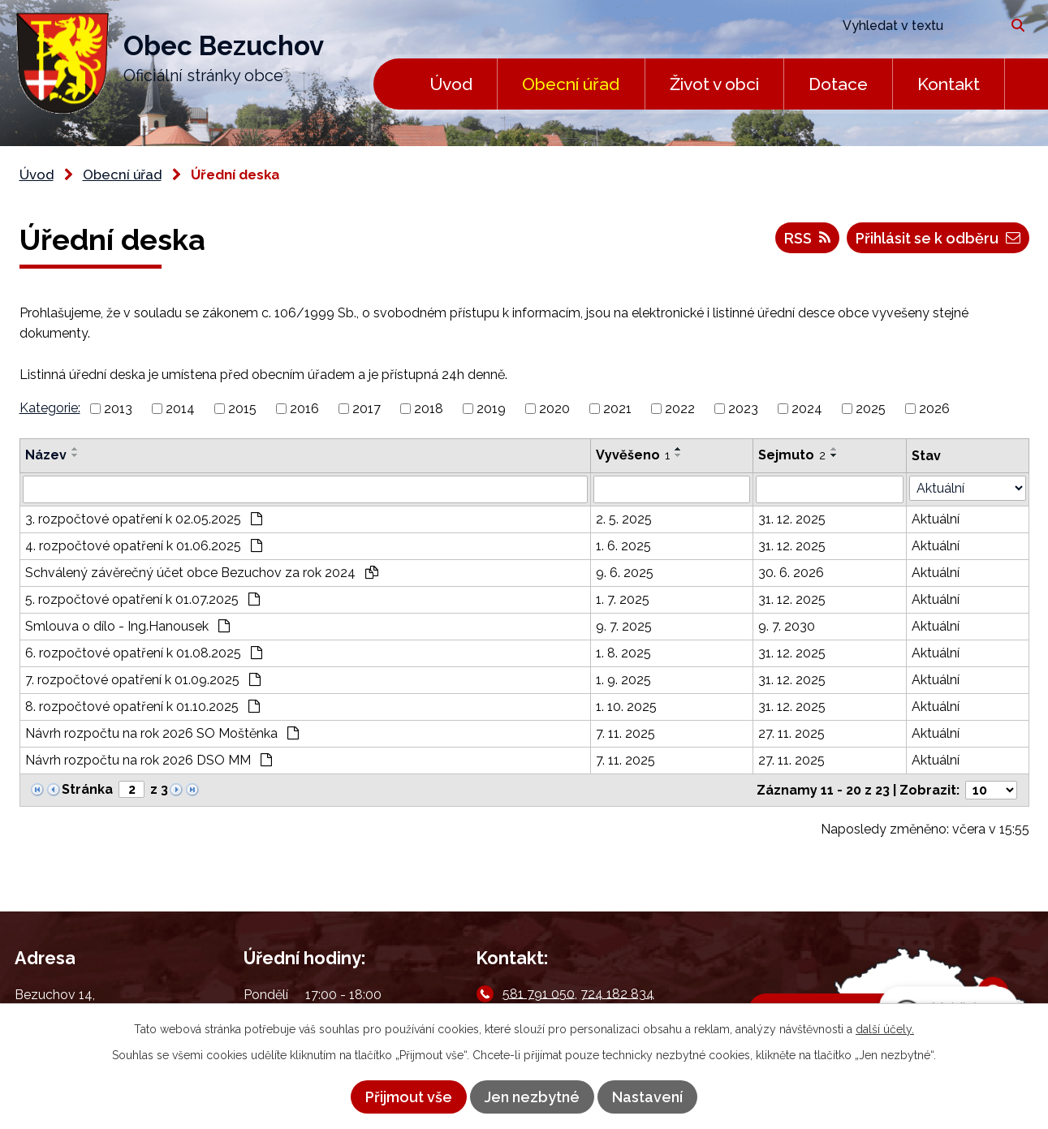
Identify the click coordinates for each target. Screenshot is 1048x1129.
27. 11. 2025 (791, 733)
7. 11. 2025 (625, 733)
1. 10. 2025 (626, 706)
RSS (807, 238)
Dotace (838, 84)
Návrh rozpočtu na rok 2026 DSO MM (148, 760)
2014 (180, 408)
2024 (806, 408)
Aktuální (936, 519)
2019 (491, 408)
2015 (242, 408)
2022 (680, 408)
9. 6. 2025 (624, 572)
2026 (934, 408)
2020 (554, 408)
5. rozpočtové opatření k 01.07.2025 (142, 599)
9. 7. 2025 (624, 626)
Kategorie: (49, 408)
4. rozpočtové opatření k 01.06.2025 (143, 546)
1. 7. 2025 (622, 599)
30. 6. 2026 (791, 572)
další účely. (885, 1029)
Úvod (450, 84)
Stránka (87, 789)
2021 (617, 408)
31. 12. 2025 (792, 519)
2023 (743, 408)
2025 (871, 408)
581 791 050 (538, 993)
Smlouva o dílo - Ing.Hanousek (127, 626)
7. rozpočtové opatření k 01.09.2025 (143, 679)
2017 (366, 408)
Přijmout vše (408, 1096)
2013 (118, 408)
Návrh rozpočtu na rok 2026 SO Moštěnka (162, 733)
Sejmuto (792, 455)
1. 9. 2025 (623, 679)
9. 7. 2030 (786, 626)
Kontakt (948, 84)
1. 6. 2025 (623, 546)
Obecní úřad (570, 84)
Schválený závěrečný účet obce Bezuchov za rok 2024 (201, 572)
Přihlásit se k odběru (938, 238)
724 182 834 (617, 993)
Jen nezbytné (532, 1096)
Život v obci (714, 84)
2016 (304, 408)
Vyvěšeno (633, 455)
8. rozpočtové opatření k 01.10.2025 (142, 706)
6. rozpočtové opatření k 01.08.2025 (143, 653)
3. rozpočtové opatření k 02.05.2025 (143, 519)
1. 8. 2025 (623, 653)
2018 (428, 408)
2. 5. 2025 (624, 519)
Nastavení (647, 1096)
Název (46, 455)
